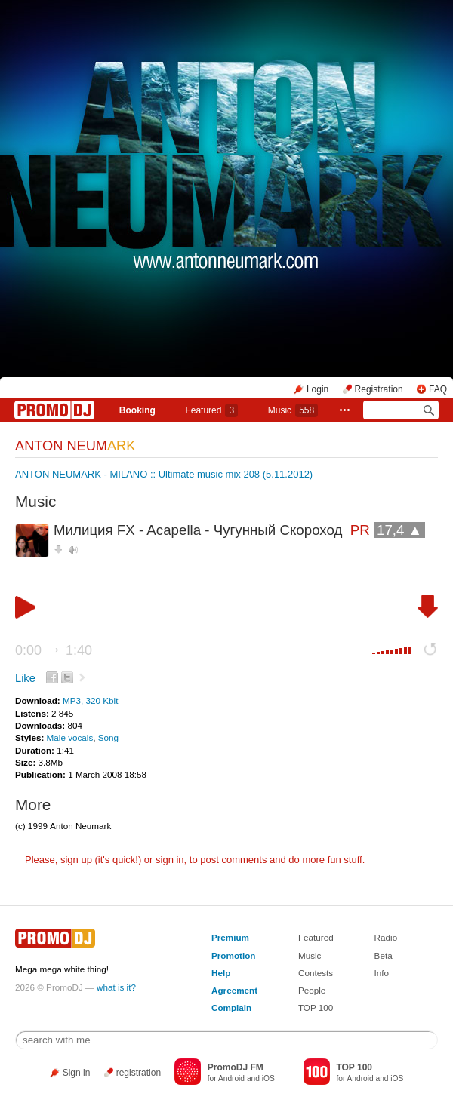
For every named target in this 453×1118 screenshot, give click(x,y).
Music (293, 410)
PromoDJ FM (235, 1067)
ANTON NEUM (75, 445)
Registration (379, 389)
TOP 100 (315, 1007)
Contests (315, 973)
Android (231, 1078)
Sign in (77, 1072)
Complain (231, 1007)
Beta (383, 955)
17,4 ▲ (399, 530)
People (311, 990)
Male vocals (70, 737)
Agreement (234, 990)
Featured (211, 410)
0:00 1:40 (53, 650)
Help (220, 973)
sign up (76, 859)
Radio (386, 937)
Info (382, 973)
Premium (230, 937)
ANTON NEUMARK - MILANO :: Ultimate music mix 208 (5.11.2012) (164, 474)
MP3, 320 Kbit (90, 700)
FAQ (438, 389)
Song (108, 737)
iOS (268, 1078)
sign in (170, 859)
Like (25, 678)
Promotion (233, 955)
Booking (137, 410)
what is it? (116, 987)
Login (317, 389)
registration (138, 1072)
